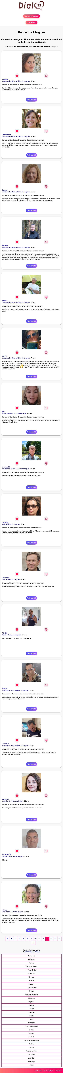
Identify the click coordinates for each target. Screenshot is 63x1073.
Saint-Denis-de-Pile (31, 1026)
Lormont (31, 984)
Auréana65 (6, 467)
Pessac (31, 963)
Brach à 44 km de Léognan (11, 635)
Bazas (31, 1030)
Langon (31, 1009)
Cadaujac (31, 1023)
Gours (31, 1065)
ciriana (4, 910)
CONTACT (58, 1071)
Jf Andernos (6, 135)
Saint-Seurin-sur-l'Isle (31, 1040)
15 (55, 939)
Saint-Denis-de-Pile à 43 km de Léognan (15, 469)
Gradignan (31, 973)
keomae (5, 245)
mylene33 (5, 799)
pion (3, 411)
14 (51, 939)
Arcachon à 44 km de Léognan (12, 801)
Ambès (31, 1044)
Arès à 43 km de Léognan (11, 524)
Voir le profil (31, 100)
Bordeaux (31, 956)
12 (43, 939)
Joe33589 (5, 744)
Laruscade (31, 1054)
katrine (4, 190)
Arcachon (31, 998)
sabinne (5, 522)
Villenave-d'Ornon (31, 966)
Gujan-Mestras (31, 988)
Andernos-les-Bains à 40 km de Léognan (16, 81)
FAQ (36, 1071)
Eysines (31, 980)
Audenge (32, 1012)
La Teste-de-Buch (31, 970)
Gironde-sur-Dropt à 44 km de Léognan (15, 690)
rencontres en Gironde (32, 952)
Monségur (31, 1061)
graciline (5, 79)
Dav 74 (4, 688)
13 (47, 939)
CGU (40, 1071)
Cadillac (31, 1047)
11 (39, 939)
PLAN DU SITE (48, 1071)
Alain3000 (5, 578)
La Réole (31, 1037)
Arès (31, 1019)
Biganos (31, 1002)
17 (33, 943)
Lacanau (31, 1033)
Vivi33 (4, 633)
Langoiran (31, 1058)
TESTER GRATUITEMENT (31, 16)
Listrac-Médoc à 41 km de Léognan (14, 413)
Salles (31, 1016)
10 (35, 939)
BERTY (4, 301)
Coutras (31, 1005)
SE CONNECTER (31, 22)
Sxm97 (4, 356)
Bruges (31, 991)
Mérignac (31, 959)
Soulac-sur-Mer (31, 1051)
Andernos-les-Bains (31, 995)
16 (59, 939)
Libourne (31, 977)
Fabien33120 (6, 854)
